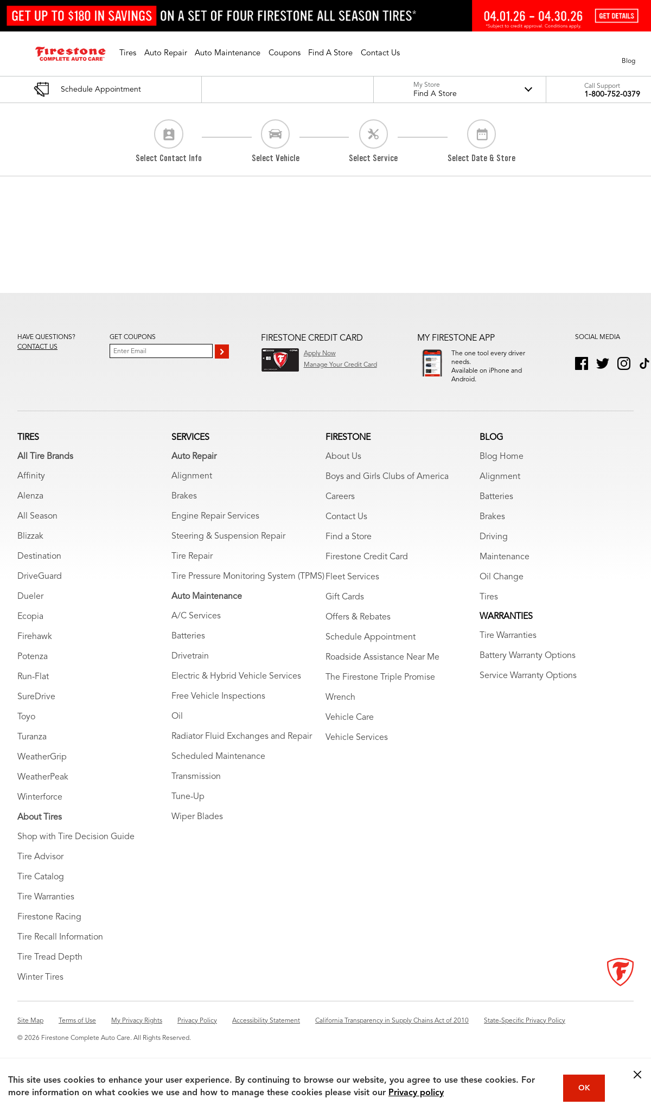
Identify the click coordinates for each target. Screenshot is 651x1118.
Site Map (30, 1033)
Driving (494, 549)
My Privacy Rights (136, 1033)
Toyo (26, 729)
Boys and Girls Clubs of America (387, 488)
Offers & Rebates (358, 629)
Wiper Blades (197, 829)
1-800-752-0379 (612, 94)
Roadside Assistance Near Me (382, 669)
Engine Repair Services (215, 528)
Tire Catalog (40, 889)
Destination (39, 568)
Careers (340, 508)
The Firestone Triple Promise (380, 689)
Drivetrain (190, 668)
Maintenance (504, 569)
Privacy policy (416, 1093)
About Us (343, 468)
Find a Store (349, 549)
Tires (489, 609)
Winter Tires (40, 989)
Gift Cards (345, 609)
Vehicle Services (357, 749)
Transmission (196, 788)
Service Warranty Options (528, 687)
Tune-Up (188, 808)
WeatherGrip (42, 769)
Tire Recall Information (60, 949)
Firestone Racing (49, 929)
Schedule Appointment (371, 649)
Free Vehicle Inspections (218, 708)
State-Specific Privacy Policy (524, 1033)
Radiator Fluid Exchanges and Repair (241, 748)
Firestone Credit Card (367, 569)
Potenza (32, 669)
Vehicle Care (350, 729)
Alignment (191, 488)
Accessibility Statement (266, 1033)
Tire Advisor (40, 869)
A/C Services (196, 628)
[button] (127, 53)
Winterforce (39, 809)
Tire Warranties (45, 909)
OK (584, 1088)
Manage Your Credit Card (340, 365)
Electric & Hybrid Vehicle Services (236, 688)
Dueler (30, 608)
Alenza (30, 508)
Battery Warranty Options (528, 667)
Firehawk (34, 648)
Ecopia (30, 628)
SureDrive (36, 709)
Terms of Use (77, 1033)
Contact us (37, 347)
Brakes (184, 508)
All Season (37, 528)
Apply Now (320, 353)
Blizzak (30, 548)
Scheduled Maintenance (218, 768)
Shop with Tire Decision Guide (76, 849)
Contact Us (346, 529)
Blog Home (502, 468)
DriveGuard (39, 588)
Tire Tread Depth (49, 969)
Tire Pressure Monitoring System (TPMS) (247, 588)
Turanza (32, 749)
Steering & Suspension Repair (228, 548)
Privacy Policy (197, 1033)
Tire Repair (192, 568)
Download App (473, 394)
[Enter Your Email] (161, 351)
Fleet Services (352, 589)
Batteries (188, 648)
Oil (177, 728)
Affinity (31, 488)
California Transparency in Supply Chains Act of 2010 (392, 1033)
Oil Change (502, 589)
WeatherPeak (42, 789)
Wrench (340, 709)
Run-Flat (33, 689)
